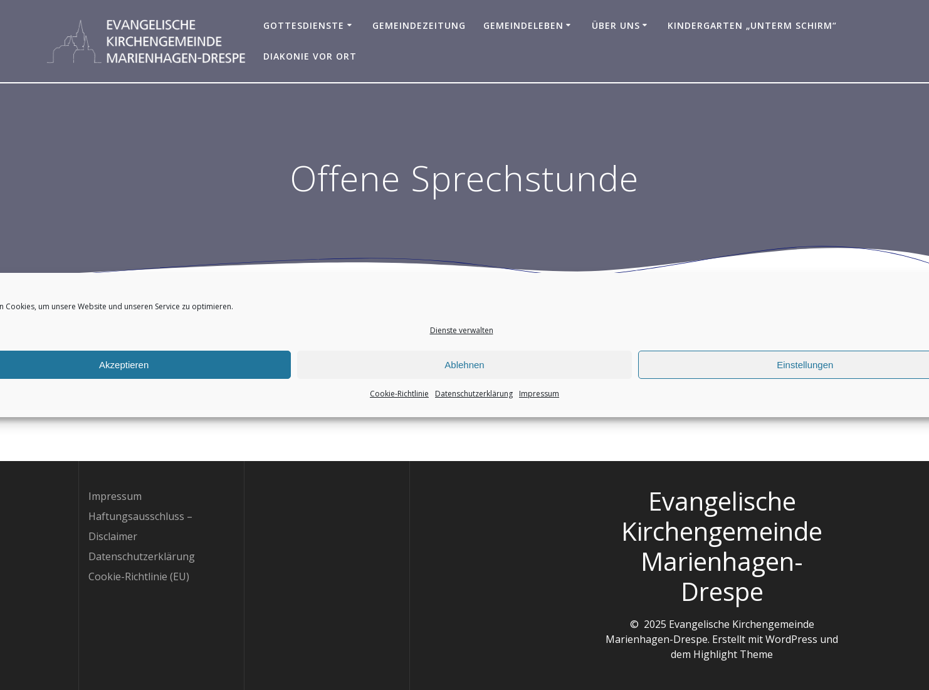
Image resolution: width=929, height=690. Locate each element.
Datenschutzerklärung (474, 396)
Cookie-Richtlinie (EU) (138, 576)
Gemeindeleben (523, 25)
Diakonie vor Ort (310, 56)
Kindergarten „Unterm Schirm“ (752, 25)
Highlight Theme (733, 654)
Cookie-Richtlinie (399, 396)
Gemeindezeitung (419, 25)
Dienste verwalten (461, 332)
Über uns (616, 25)
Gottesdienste (303, 25)
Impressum (539, 396)
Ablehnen (464, 366)
